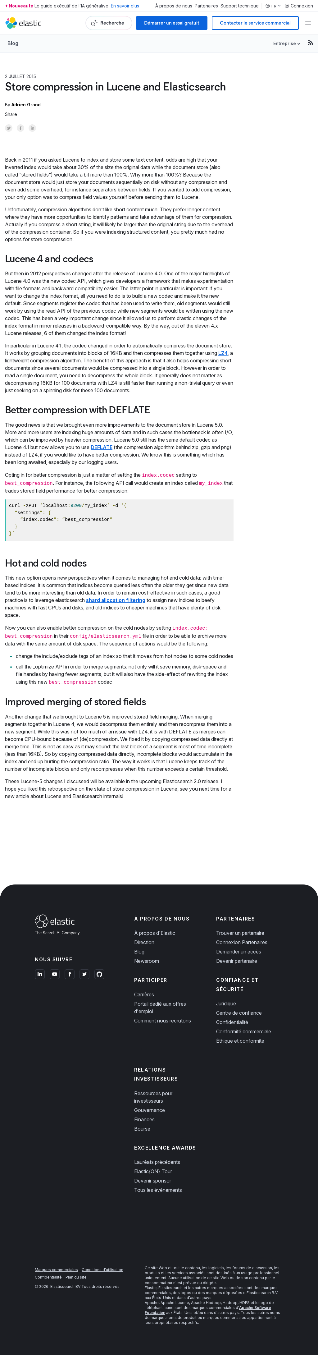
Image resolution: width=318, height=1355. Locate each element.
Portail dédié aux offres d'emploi (160, 1007)
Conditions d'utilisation (102, 1269)
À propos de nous (173, 6)
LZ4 (223, 353)
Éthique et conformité (240, 1041)
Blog (12, 43)
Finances (144, 1119)
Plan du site (76, 1277)
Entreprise (284, 43)
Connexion (298, 5)
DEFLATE (101, 447)
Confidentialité (232, 1022)
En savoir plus (125, 5)
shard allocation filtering (115, 600)
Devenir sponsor (152, 1181)
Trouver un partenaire (240, 933)
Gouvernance (149, 1110)
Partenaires (206, 6)
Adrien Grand (26, 104)
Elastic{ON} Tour (153, 1171)
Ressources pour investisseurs (153, 1097)
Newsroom (146, 961)
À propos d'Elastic (154, 933)
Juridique (226, 1003)
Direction (144, 942)
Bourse (142, 1129)
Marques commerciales (56, 1269)
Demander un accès (238, 951)
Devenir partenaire (236, 961)
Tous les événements (158, 1190)
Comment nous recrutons (162, 1020)
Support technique (239, 6)
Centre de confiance (239, 1013)
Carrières (144, 994)
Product (53, 76)
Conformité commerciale (243, 1031)
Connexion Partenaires (241, 942)
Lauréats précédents (157, 1162)
